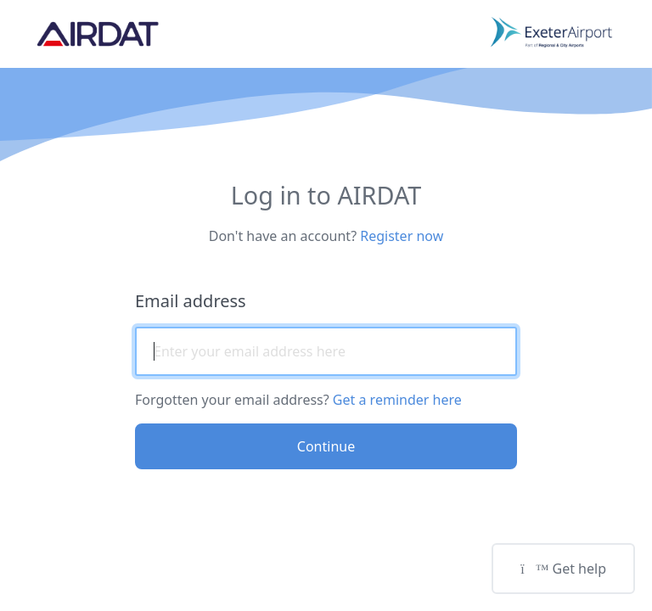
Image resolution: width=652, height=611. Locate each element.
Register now (401, 236)
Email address (190, 300)
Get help (563, 568)
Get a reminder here (397, 399)
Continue (326, 446)
